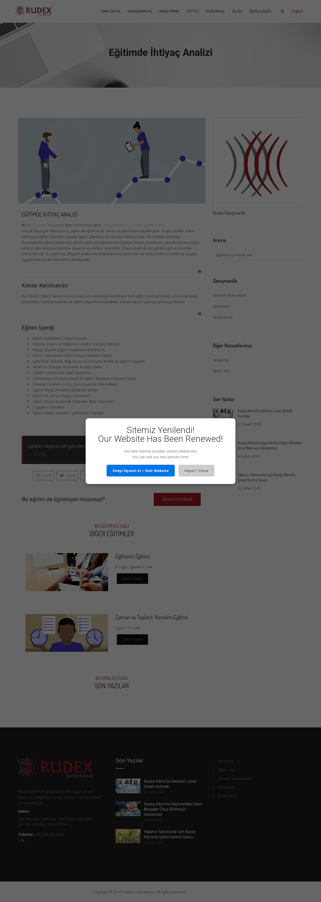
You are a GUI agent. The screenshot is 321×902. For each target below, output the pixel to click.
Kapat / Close (196, 470)
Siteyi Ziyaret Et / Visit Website (141, 470)
